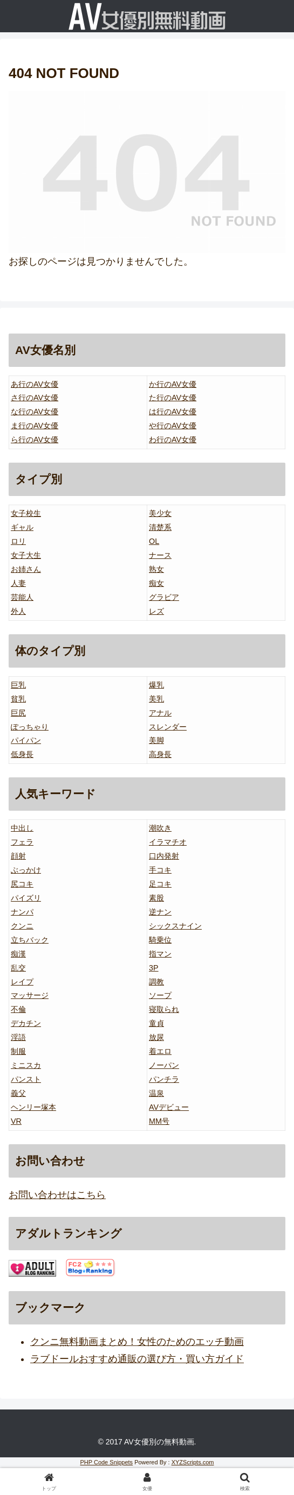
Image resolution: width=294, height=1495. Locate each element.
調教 (156, 981)
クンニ (22, 926)
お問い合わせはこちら (57, 1194)
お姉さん (26, 569)
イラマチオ (168, 842)
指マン (160, 954)
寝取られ (164, 1009)
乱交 (18, 967)
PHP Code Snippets (106, 1462)
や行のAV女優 (172, 425)
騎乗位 (160, 940)
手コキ (160, 870)
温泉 (156, 1093)
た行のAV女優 (172, 397)
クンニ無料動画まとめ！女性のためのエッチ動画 (137, 1341)
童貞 (156, 1023)
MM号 (159, 1121)
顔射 (18, 856)
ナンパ (22, 912)
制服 (18, 1051)
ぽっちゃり (30, 726)
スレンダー (168, 726)
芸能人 (22, 597)
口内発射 (164, 856)
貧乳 (18, 699)
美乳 (156, 699)
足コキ (160, 884)
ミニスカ (26, 1065)
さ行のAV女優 (34, 397)
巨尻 (18, 712)
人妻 (18, 583)
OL (154, 541)
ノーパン (164, 1065)
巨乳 (18, 685)
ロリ (18, 541)
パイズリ (26, 898)
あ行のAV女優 (34, 384)
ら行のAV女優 (34, 439)
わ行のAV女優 (172, 439)
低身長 (22, 754)
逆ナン (160, 912)
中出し (22, 828)
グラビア (164, 597)
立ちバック (30, 940)
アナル (160, 712)
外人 (18, 611)
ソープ (160, 995)
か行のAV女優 (172, 384)
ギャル (22, 527)
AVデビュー (169, 1107)
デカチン (26, 1023)
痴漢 (18, 954)
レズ (156, 611)
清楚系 (160, 527)
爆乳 (156, 685)
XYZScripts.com (193, 1462)
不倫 (18, 1009)
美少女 (160, 513)
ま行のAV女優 (34, 425)
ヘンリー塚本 (33, 1107)
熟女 (156, 569)
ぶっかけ (26, 870)
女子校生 (26, 513)
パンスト (26, 1079)
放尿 (156, 1037)
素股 (156, 898)
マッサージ (30, 995)
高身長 (160, 754)
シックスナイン (175, 926)
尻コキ (22, 884)
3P (154, 967)
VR (16, 1121)
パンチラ (164, 1079)
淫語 (18, 1037)
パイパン (26, 740)
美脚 (156, 740)
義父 (18, 1093)
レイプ (22, 981)
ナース (160, 555)
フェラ (22, 842)
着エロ (160, 1051)
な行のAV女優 (34, 411)
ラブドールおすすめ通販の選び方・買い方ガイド (137, 1359)
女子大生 (26, 555)
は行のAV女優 (172, 411)
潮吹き (160, 828)
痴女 (156, 583)
